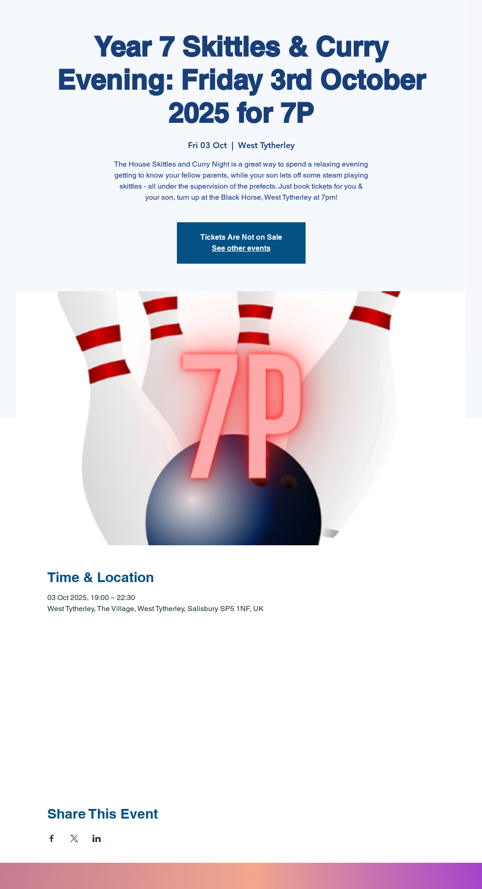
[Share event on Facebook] (51, 838)
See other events (241, 248)
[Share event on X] (74, 838)
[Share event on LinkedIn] (96, 838)
